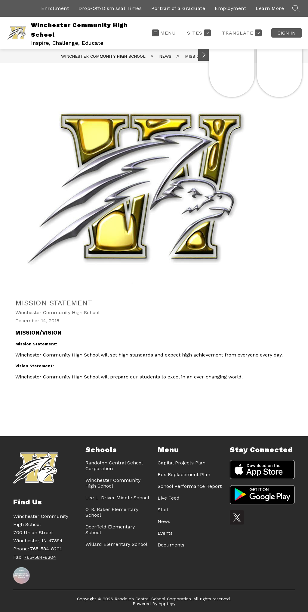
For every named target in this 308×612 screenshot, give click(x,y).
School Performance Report (190, 486)
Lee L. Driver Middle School (117, 497)
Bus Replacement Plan (184, 474)
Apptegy (167, 603)
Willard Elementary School (116, 544)
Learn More (270, 8)
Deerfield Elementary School (110, 529)
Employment (230, 8)
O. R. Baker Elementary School (111, 512)
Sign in (287, 33)
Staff (163, 510)
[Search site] (296, 8)
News (165, 56)
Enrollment (55, 8)
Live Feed (169, 498)
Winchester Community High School (103, 56)
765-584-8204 (40, 557)
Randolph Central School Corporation (114, 465)
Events (165, 533)
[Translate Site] (241, 33)
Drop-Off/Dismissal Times (110, 8)
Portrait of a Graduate (178, 8)
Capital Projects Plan (181, 463)
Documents (171, 545)
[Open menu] (164, 33)
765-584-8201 (46, 549)
